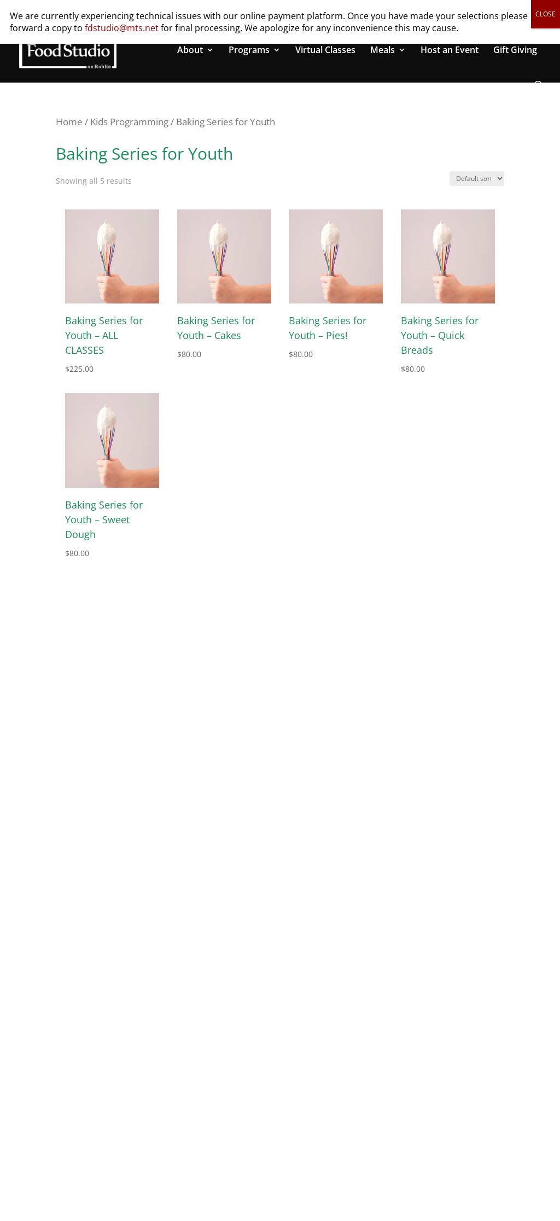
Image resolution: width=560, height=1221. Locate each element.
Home (69, 121)
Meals (382, 51)
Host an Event (450, 51)
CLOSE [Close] (545, 14)
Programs (249, 51)
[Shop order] (477, 178)
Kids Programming (129, 121)
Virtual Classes (325, 51)
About (190, 51)
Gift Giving (515, 51)
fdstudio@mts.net (122, 28)
